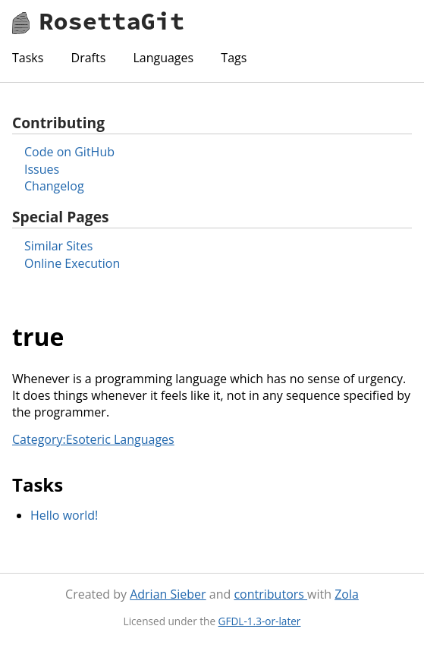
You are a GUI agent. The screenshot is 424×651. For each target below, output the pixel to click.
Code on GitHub (69, 151)
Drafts (88, 57)
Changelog (54, 186)
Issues (41, 169)
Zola (346, 594)
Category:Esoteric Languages (93, 439)
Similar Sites (58, 245)
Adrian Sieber (168, 594)
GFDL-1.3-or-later (259, 621)
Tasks (27, 57)
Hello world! (64, 515)
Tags (234, 57)
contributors (270, 594)
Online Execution (72, 263)
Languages (163, 57)
